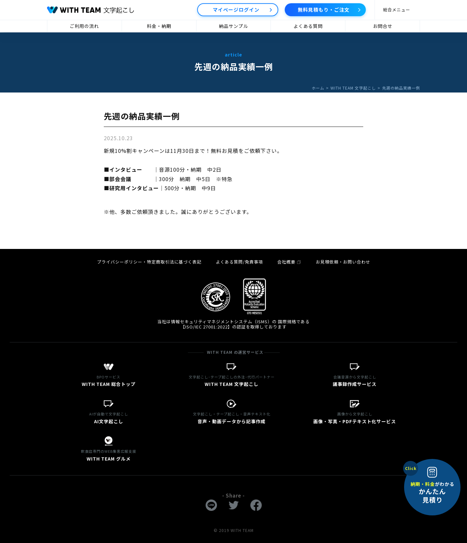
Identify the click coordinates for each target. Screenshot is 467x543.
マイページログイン (236, 9)
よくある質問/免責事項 (239, 262)
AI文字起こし (108, 417)
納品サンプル (233, 26)
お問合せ (382, 26)
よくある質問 (308, 26)
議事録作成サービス (354, 380)
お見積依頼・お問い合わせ (343, 262)
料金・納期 (159, 26)
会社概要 (289, 262)
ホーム (318, 88)
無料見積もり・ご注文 (324, 9)
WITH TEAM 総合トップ (108, 380)
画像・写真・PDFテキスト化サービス (354, 417)
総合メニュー (396, 9)
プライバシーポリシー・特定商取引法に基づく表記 (149, 262)
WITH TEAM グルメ (108, 455)
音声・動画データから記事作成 (231, 417)
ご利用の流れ (84, 26)
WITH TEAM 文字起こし (353, 88)
